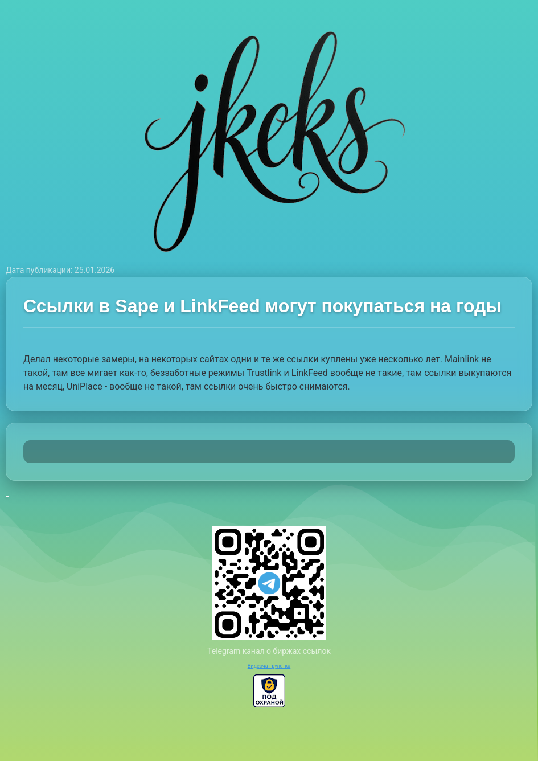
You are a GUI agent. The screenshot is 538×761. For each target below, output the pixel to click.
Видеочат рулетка (269, 666)
